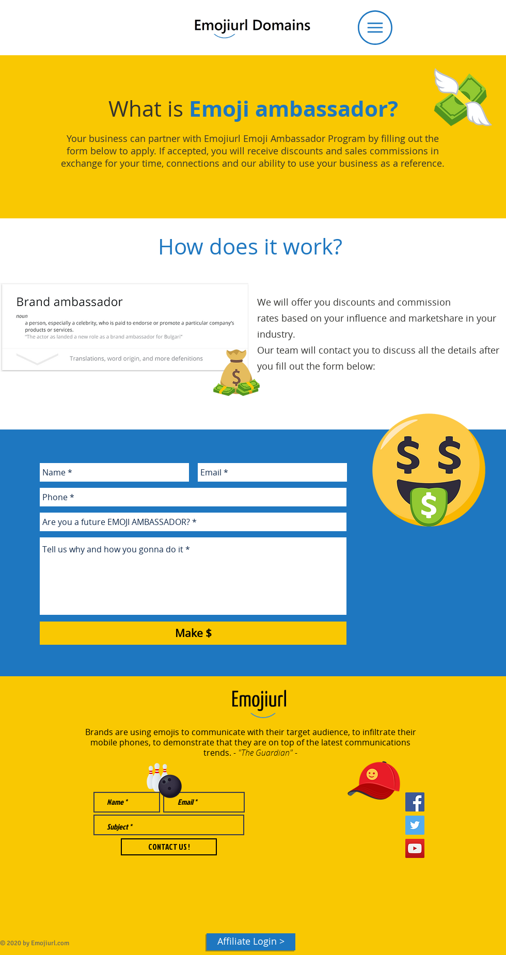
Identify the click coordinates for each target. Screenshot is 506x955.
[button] (375, 27)
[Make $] (193, 633)
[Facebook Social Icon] (414, 801)
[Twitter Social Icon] (414, 825)
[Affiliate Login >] (251, 941)
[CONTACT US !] (169, 846)
